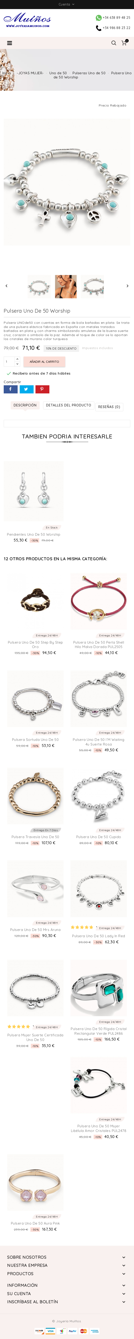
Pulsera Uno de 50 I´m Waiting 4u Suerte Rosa (98, 741)
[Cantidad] (9, 362)
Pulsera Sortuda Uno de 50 (35, 739)
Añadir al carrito (44, 361)
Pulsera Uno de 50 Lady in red (98, 936)
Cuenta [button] (67, 4)
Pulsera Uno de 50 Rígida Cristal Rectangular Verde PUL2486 (99, 1031)
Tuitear (27, 389)
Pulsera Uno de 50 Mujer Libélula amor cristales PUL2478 (99, 1128)
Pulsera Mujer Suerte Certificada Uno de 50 (35, 1037)
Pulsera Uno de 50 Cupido (98, 837)
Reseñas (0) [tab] (109, 407)
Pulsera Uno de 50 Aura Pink (35, 1223)
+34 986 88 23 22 (113, 28)
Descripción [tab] (25, 405)
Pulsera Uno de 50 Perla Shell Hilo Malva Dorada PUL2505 (98, 644)
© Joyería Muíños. (67, 1321)
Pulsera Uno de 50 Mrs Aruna (35, 929)
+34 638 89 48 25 (113, 18)
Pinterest (42, 389)
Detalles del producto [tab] (68, 405)
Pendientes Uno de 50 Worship (33, 534)
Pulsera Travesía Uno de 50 (35, 837)
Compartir (11, 389)
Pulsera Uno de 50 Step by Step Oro (35, 644)
